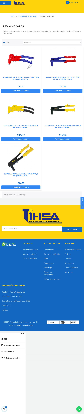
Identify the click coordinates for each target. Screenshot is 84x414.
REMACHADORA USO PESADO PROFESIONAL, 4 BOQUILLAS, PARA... (63, 126)
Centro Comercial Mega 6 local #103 (16, 300)
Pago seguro (49, 262)
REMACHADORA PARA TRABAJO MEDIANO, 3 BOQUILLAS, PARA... (21, 175)
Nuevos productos (30, 253)
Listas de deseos (71, 266)
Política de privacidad (52, 278)
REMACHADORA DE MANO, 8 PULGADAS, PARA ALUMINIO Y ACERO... (21, 78)
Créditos (68, 257)
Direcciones (69, 262)
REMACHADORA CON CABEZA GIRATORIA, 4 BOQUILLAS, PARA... (21, 126)
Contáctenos (49, 248)
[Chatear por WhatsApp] (79, 409)
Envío (46, 257)
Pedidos (68, 253)
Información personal (73, 248)
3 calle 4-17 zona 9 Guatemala (13, 291)
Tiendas (5, 309)
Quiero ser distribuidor (52, 253)
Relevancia (52, 42)
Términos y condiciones (48, 272)
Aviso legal (48, 266)
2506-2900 (6, 304)
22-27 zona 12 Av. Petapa (12, 295)
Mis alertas (69, 271)
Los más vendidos (30, 257)
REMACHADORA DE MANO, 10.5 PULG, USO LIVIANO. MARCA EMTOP (62, 78)
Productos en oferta (30, 248)
